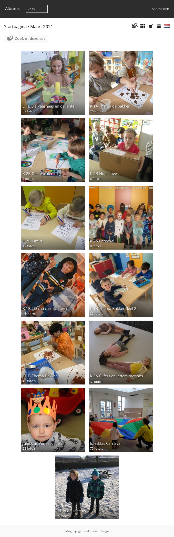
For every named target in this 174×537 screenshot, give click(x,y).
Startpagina (15, 26)
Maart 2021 (41, 26)
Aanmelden (160, 8)
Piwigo (104, 531)
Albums (12, 8)
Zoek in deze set (30, 38)
